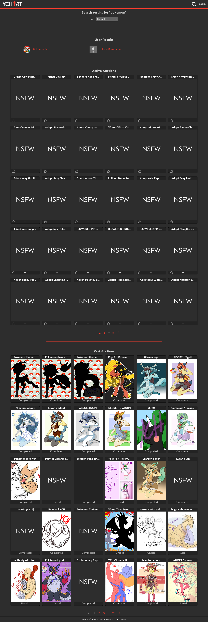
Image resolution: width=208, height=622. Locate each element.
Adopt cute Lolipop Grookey (31, 229)
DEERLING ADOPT (119, 408)
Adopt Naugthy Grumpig (186, 229)
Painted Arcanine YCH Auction (63, 458)
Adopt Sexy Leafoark (184, 178)
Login (202, 4)
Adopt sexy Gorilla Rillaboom (31, 178)
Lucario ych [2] (25, 509)
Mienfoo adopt (151, 560)
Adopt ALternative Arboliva (157, 127)
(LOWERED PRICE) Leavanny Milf (128, 229)
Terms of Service (90, 619)
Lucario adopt (56, 408)
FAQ (117, 619)
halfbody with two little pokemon (34, 560)
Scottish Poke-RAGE (89, 458)
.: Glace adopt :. (151, 357)
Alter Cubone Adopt (26, 127)
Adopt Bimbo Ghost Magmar (188, 127)
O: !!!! (151, 408)
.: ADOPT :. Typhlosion (185, 357)
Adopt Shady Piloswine (27, 279)
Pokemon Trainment (89, 509)
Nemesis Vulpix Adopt (121, 76)
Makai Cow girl (57, 76)
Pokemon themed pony (28, 357)
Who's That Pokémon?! (122, 509)
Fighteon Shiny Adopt (153, 76)
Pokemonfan (35, 49)
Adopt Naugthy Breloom (91, 279)
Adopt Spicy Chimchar (58, 229)
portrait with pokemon (153, 509)
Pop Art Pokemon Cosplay (124, 357)
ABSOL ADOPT (88, 408)
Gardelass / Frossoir (183, 408)
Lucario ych (183, 458)
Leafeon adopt (151, 458)
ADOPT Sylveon (183, 560)
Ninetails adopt (25, 408)
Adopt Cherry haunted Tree (93, 127)
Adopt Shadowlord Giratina (61, 127)
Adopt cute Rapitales (152, 178)
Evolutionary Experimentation (95, 560)
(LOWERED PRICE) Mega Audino (96, 229)
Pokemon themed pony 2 (60, 357)
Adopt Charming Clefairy (60, 279)
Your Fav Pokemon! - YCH (124, 458)
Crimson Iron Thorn (89, 178)
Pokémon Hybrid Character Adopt (65, 560)
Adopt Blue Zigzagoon (153, 279)
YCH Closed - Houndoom (123, 560)
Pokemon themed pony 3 (92, 357)
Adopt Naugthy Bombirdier (187, 279)
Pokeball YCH (56, 509)
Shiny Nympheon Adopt (185, 76)
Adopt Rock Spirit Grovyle (124, 279)
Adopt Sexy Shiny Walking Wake (65, 178)
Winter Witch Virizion (121, 127)
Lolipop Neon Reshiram (122, 178)
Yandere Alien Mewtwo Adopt (95, 76)
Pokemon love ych (25, 458)
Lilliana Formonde (105, 49)
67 (113, 613)
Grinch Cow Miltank (25, 76)
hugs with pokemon (183, 509)
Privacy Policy (106, 619)
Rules (123, 619)
